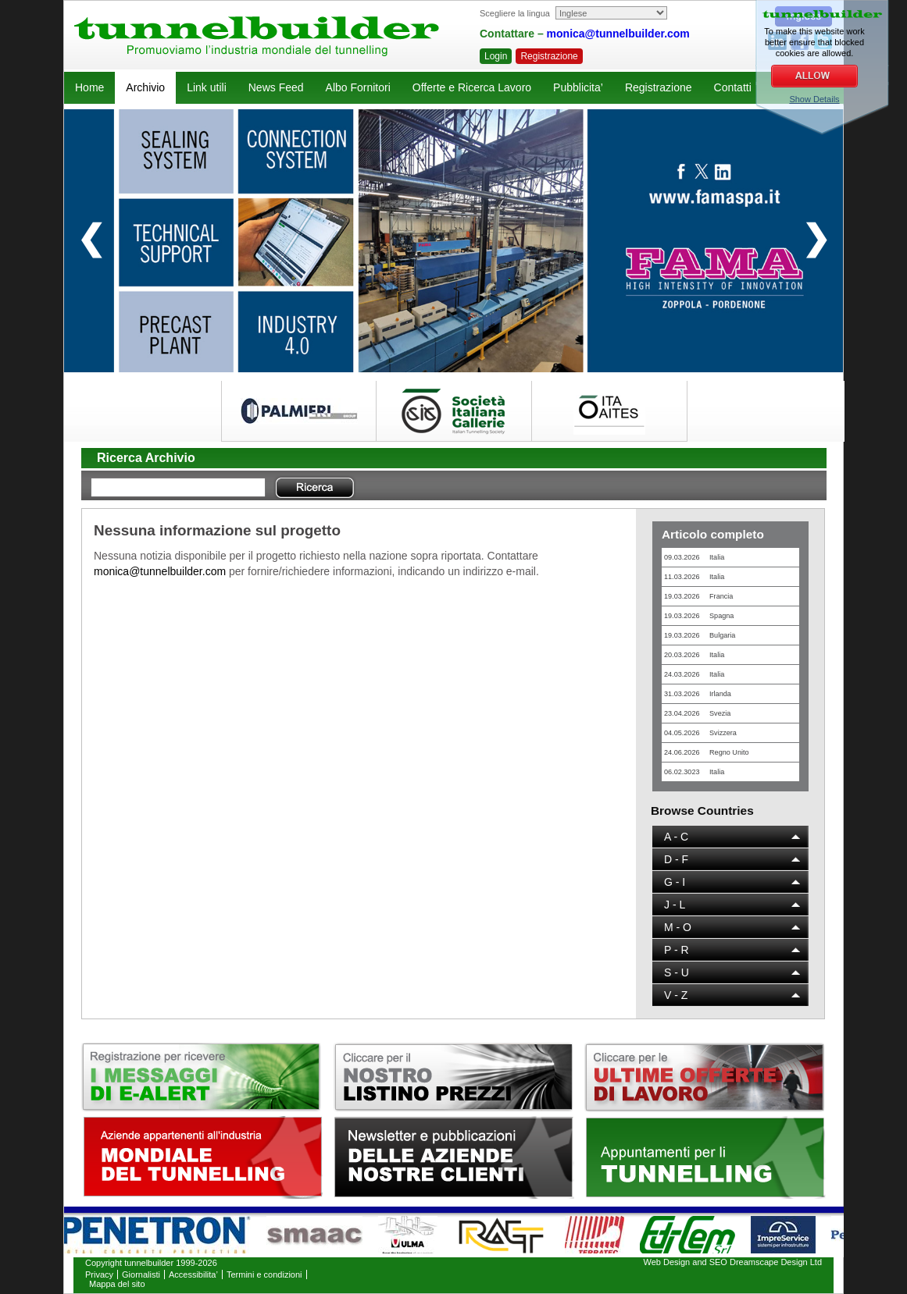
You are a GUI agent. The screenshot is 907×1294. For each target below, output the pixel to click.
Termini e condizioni (264, 1274)
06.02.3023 (694, 772)
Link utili (207, 87)
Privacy (99, 1274)
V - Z (675, 995)
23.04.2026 (697, 713)
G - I (674, 882)
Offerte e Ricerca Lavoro (471, 87)
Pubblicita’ (578, 87)
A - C (676, 836)
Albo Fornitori (358, 87)
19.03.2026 (698, 596)
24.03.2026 (694, 674)
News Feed (276, 87)
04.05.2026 (700, 733)
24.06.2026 (706, 752)
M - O (677, 927)
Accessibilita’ (193, 1274)
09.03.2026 (694, 557)
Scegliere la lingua (515, 13)
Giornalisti (141, 1274)
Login (495, 56)
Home (89, 87)
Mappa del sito (117, 1284)
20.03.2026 (694, 655)
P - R (676, 950)
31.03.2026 (697, 694)
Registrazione (548, 56)
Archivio (145, 87)
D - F (676, 859)
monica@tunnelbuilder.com (618, 33)
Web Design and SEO (685, 1262)
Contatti (733, 87)
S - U (676, 972)
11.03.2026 (694, 577)
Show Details (814, 99)
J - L (674, 904)
